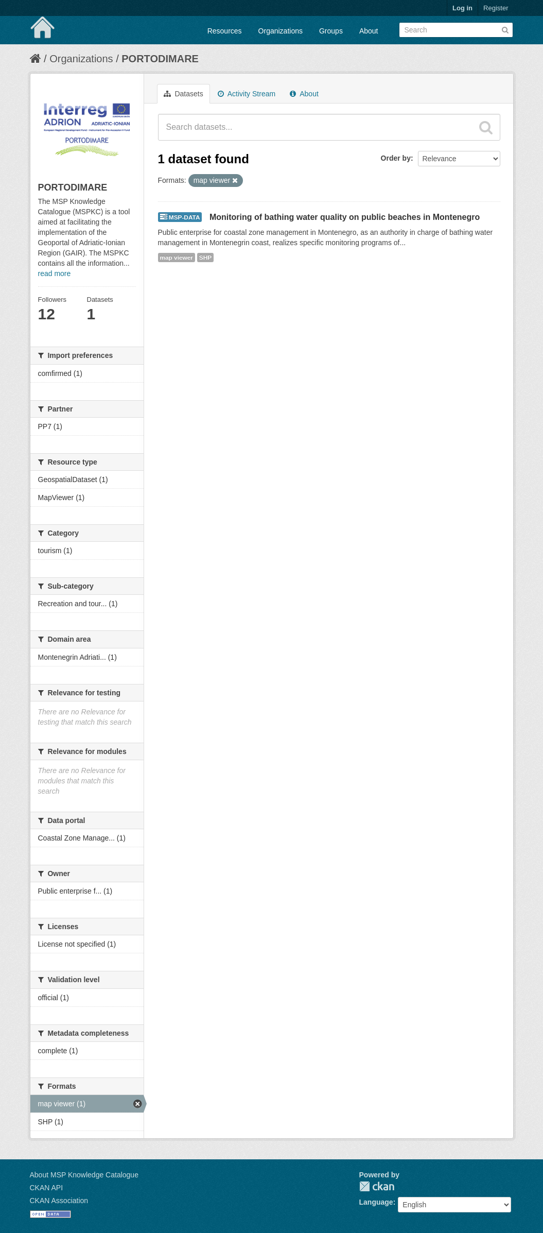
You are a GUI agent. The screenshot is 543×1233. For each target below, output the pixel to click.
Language (376, 1202)
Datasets (183, 94)
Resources (224, 31)
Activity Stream (246, 94)
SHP (205, 257)
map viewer (176, 257)
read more (54, 273)
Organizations (280, 31)
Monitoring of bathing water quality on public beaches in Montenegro (344, 217)
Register (495, 8)
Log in (462, 8)
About (368, 31)
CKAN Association (59, 1200)
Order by (396, 158)
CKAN (376, 1186)
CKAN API (46, 1188)
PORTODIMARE (160, 58)
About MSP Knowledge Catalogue (84, 1175)
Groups (331, 31)
